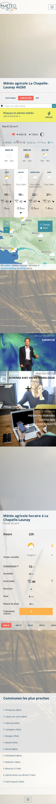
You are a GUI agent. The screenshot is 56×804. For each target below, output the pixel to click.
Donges (11, 736)
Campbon (12, 729)
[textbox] (30, 106)
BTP (37, 98)
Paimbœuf (12, 755)
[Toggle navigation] (52, 7)
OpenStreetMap (9, 268)
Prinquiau (12, 709)
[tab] (6, 625)
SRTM (23, 268)
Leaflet (5, 265)
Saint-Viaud (13, 781)
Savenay (11, 723)
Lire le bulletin (11, 116)
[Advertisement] (28, 45)
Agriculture (26, 98)
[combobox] (30, 106)
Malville (11, 762)
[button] (11, 233)
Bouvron (12, 768)
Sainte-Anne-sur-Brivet (19, 775)
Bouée (10, 742)
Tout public (10, 98)
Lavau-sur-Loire (15, 716)
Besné (10, 749)
